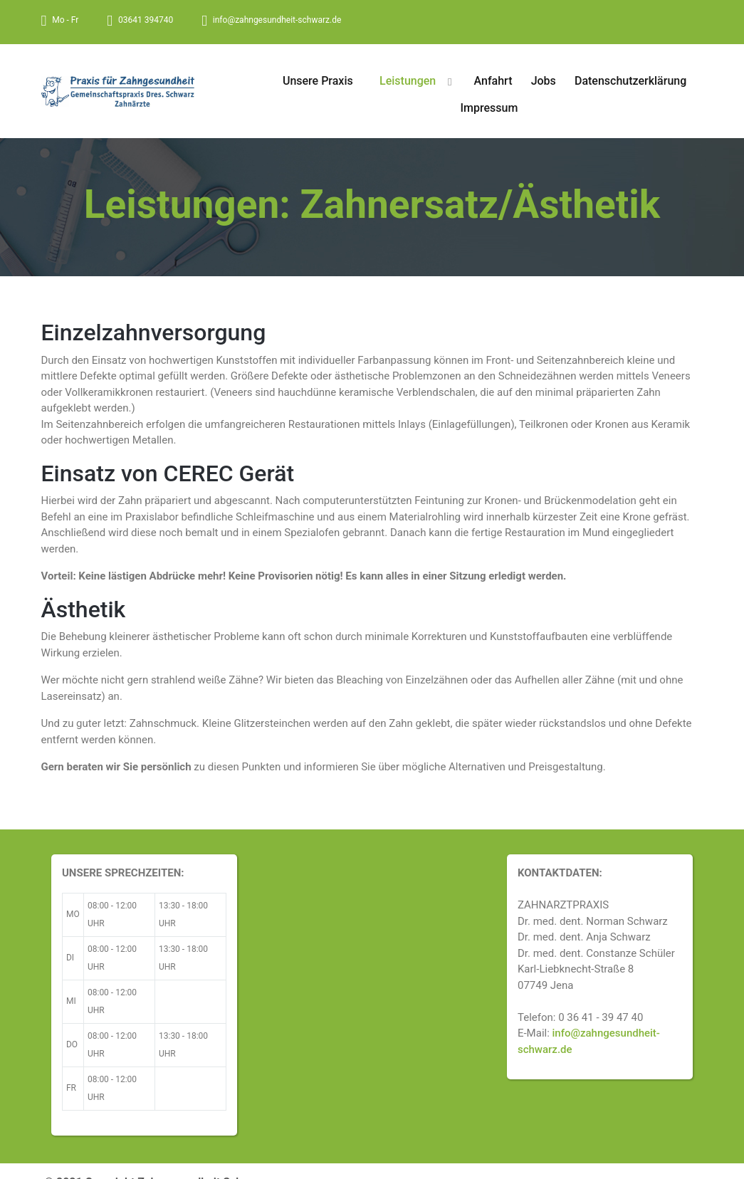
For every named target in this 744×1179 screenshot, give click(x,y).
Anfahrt (493, 81)
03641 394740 (145, 20)
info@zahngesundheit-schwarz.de (277, 20)
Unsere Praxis (318, 81)
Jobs (543, 81)
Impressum (489, 108)
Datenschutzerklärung (630, 81)
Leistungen (407, 81)
